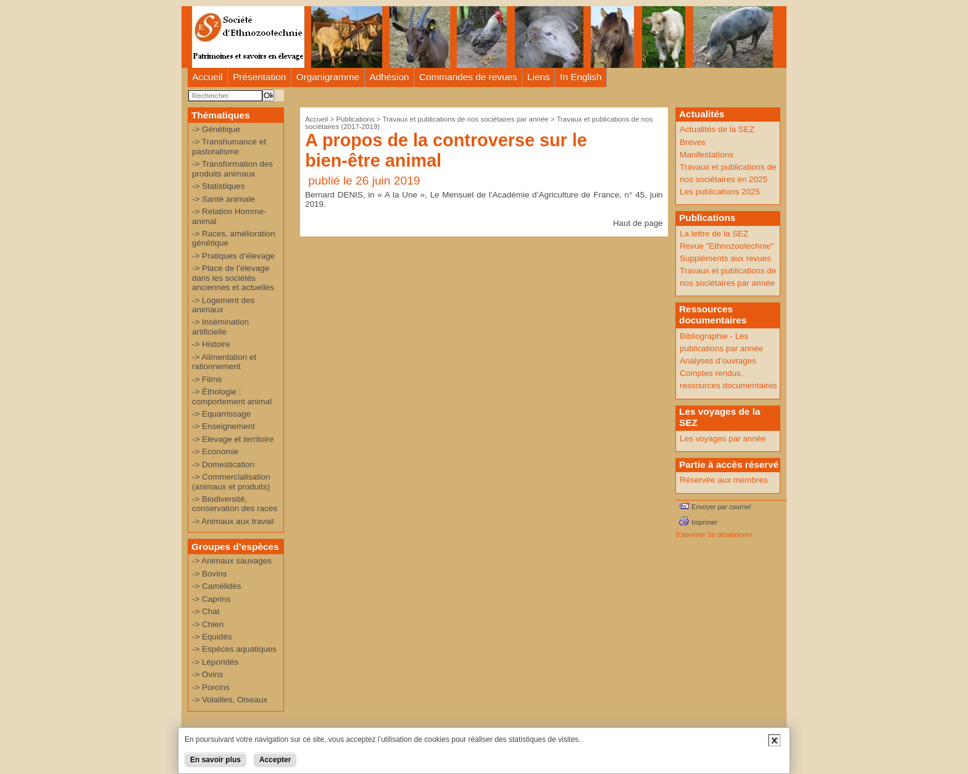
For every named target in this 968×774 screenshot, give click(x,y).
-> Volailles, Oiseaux (229, 699)
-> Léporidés (215, 662)
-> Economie (215, 451)
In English (580, 77)
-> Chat (205, 611)
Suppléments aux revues (725, 258)
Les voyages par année (723, 438)
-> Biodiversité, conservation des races (234, 503)
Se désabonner (730, 534)
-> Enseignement (223, 426)
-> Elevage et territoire (233, 439)
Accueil (207, 77)
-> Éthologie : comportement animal (232, 396)
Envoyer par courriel (721, 506)
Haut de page (638, 223)
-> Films (207, 379)
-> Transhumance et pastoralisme (229, 146)
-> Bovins (209, 573)
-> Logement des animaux (223, 305)
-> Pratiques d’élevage (233, 255)
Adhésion (389, 77)
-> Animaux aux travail (233, 521)
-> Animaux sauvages (232, 560)
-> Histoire (211, 344)
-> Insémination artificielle (220, 326)
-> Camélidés (216, 586)
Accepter (275, 759)
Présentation (259, 77)
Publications (355, 119)
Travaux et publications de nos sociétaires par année (465, 119)
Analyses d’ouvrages (718, 360)
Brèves (693, 142)
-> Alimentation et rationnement (224, 361)
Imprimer (704, 522)
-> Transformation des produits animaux (232, 168)
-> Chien (207, 624)
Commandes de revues (468, 77)
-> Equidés (212, 636)
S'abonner (690, 534)
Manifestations (706, 154)
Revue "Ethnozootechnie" (727, 246)
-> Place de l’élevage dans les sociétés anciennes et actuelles (233, 278)
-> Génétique (216, 129)
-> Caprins (211, 599)
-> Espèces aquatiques (234, 649)
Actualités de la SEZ (717, 129)
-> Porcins (211, 687)
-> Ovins (207, 674)
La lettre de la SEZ (714, 233)
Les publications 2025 (720, 191)
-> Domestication (223, 464)
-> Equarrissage (221, 413)
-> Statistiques (218, 186)
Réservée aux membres (724, 480)
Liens (538, 77)
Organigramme (327, 77)
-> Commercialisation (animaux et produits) (231, 481)
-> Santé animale (223, 199)
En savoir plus (215, 759)
